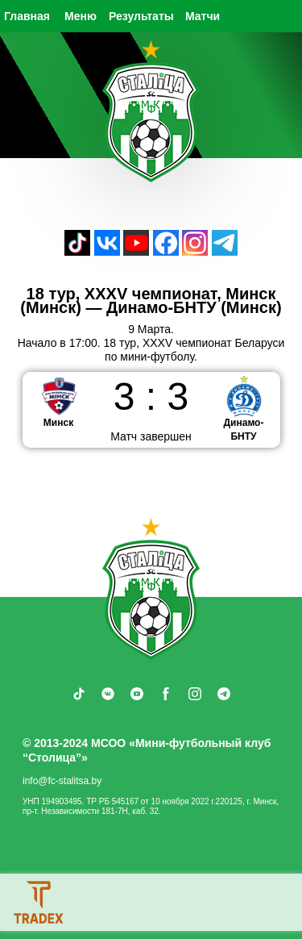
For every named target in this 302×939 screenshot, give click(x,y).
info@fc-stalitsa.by (62, 781)
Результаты (141, 16)
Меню (80, 16)
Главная (27, 16)
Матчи (202, 16)
